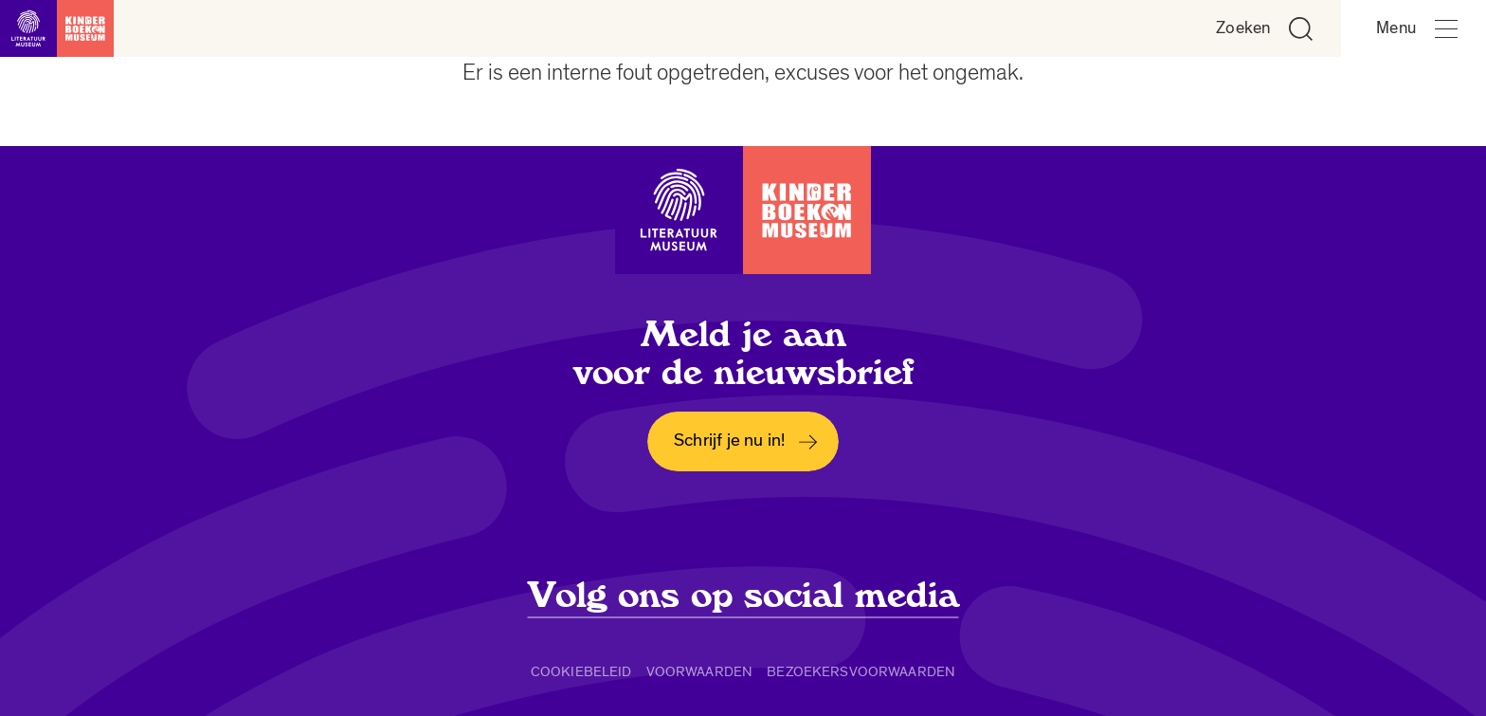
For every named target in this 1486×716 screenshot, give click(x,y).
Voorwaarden (699, 671)
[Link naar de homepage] (57, 28)
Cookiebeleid (581, 671)
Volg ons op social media (743, 596)
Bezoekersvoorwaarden (861, 671)
